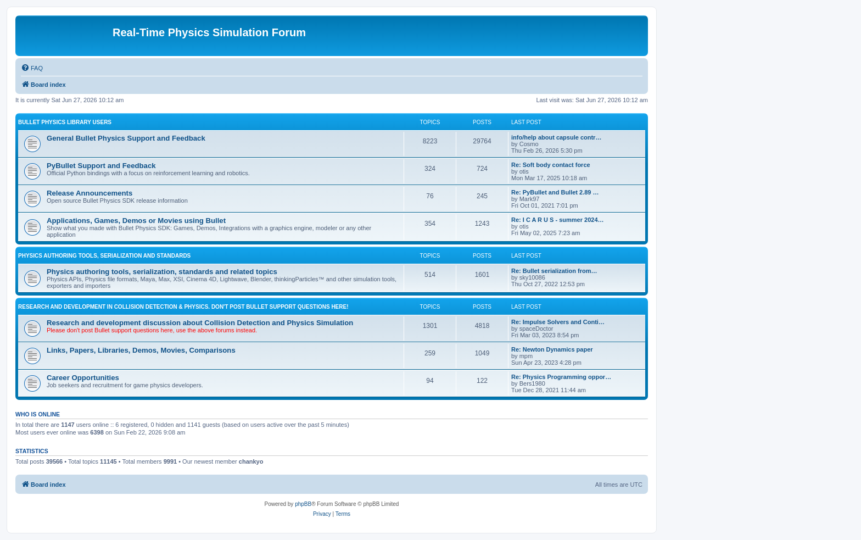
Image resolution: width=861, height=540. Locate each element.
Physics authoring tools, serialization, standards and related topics (162, 272)
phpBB (303, 504)
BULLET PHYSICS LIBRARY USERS (64, 122)
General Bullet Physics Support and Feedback (126, 138)
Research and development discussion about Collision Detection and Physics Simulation (200, 323)
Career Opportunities (83, 378)
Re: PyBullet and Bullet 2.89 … (555, 192)
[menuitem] (32, 68)
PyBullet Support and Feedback (101, 166)
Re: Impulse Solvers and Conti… (558, 322)
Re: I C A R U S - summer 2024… (557, 219)
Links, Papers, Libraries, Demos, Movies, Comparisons (141, 350)
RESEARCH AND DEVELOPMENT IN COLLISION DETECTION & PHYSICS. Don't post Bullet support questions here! (183, 307)
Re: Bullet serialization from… (554, 271)
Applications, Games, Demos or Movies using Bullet (136, 220)
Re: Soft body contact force (550, 165)
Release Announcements (89, 193)
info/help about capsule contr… (556, 137)
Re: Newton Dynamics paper (552, 349)
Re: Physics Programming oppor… (561, 377)
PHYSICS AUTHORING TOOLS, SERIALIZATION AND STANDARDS (104, 256)
